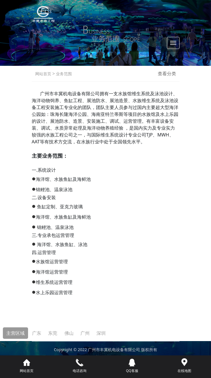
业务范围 (63, 73)
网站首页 (43, 73)
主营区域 (15, 333)
